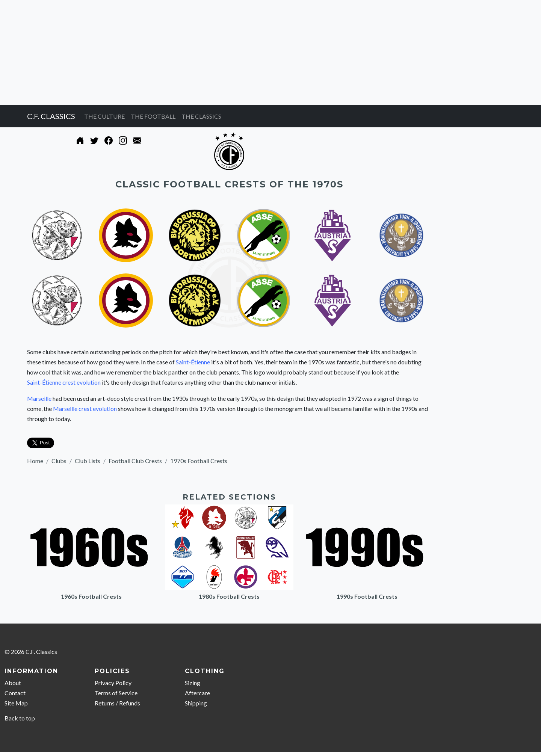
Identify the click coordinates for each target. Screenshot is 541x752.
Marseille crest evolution (85, 408)
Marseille (39, 398)
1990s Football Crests (367, 596)
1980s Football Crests (229, 596)
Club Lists (87, 460)
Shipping (196, 703)
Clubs (58, 460)
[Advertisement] (225, 52)
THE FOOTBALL (153, 116)
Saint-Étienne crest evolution (64, 382)
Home (35, 460)
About (13, 682)
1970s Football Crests (198, 460)
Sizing (192, 682)
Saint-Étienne (193, 361)
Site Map (16, 703)
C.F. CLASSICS (51, 116)
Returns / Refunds (117, 703)
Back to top (20, 718)
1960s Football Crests (91, 596)
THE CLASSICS (201, 116)
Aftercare (197, 692)
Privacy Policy (113, 682)
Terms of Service (116, 692)
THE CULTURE (104, 116)
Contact (15, 692)
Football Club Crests (135, 460)
